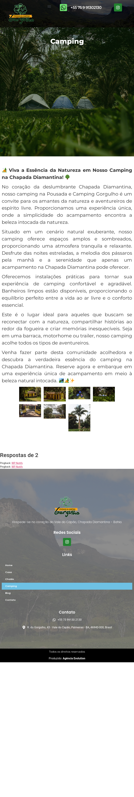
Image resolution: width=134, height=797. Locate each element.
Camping (11, 586)
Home (8, 565)
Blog (8, 593)
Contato (10, 600)
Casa (8, 572)
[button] (49, 6)
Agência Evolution (73, 658)
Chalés (9, 579)
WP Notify (17, 463)
